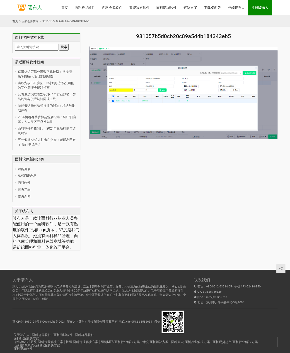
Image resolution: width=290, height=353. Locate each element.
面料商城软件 (166, 8)
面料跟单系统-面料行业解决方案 (37, 345)
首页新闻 (24, 196)
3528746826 (213, 291)
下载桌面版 (212, 8)
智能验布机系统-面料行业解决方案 (39, 342)
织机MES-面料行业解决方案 (120, 342)
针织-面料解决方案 (155, 342)
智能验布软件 (139, 8)
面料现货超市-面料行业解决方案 (235, 342)
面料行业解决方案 (26, 338)
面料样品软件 (85, 8)
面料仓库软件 (112, 8)
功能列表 (24, 169)
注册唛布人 (259, 8)
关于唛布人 (21, 335)
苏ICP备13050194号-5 (27, 321)
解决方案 (190, 8)
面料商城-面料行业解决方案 (190, 342)
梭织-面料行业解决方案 (82, 342)
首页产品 (24, 189)
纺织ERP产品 (27, 176)
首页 (64, 8)
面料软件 (24, 182)
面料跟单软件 (23, 349)
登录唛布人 (236, 8)
